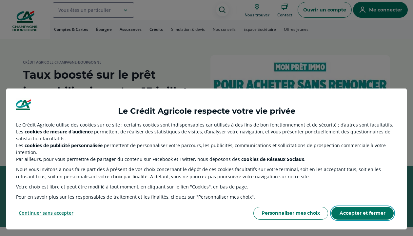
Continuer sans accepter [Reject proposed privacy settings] (46, 213)
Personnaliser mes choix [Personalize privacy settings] (291, 213)
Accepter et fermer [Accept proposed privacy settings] (362, 213)
